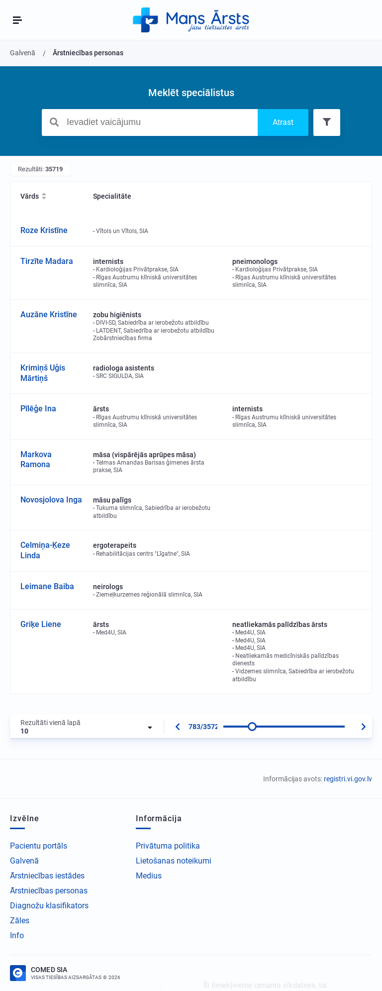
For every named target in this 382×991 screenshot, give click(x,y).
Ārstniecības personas (49, 890)
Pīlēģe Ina (38, 408)
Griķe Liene (40, 624)
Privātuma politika (168, 846)
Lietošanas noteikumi (173, 861)
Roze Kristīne (44, 230)
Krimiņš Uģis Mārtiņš (42, 373)
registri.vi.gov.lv (348, 779)
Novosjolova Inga (51, 499)
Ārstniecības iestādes (47, 875)
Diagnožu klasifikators (49, 905)
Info (17, 935)
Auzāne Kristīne (48, 314)
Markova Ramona (36, 460)
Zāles (19, 920)
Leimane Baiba (47, 586)
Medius (149, 875)
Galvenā (24, 861)
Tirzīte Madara (46, 261)
